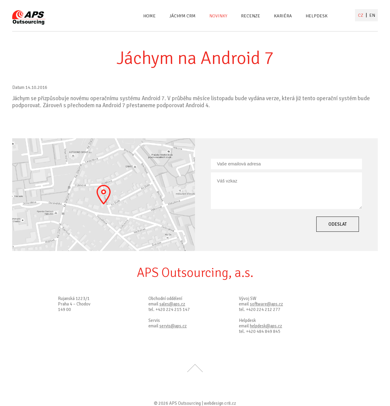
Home (149, 16)
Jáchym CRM (182, 16)
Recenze (250, 16)
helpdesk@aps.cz (266, 326)
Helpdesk (317, 16)
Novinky (218, 16)
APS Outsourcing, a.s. (195, 273)
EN (372, 15)
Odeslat (337, 224)
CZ (361, 15)
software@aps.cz (266, 304)
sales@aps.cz (172, 304)
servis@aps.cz (173, 326)
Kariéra (283, 16)
